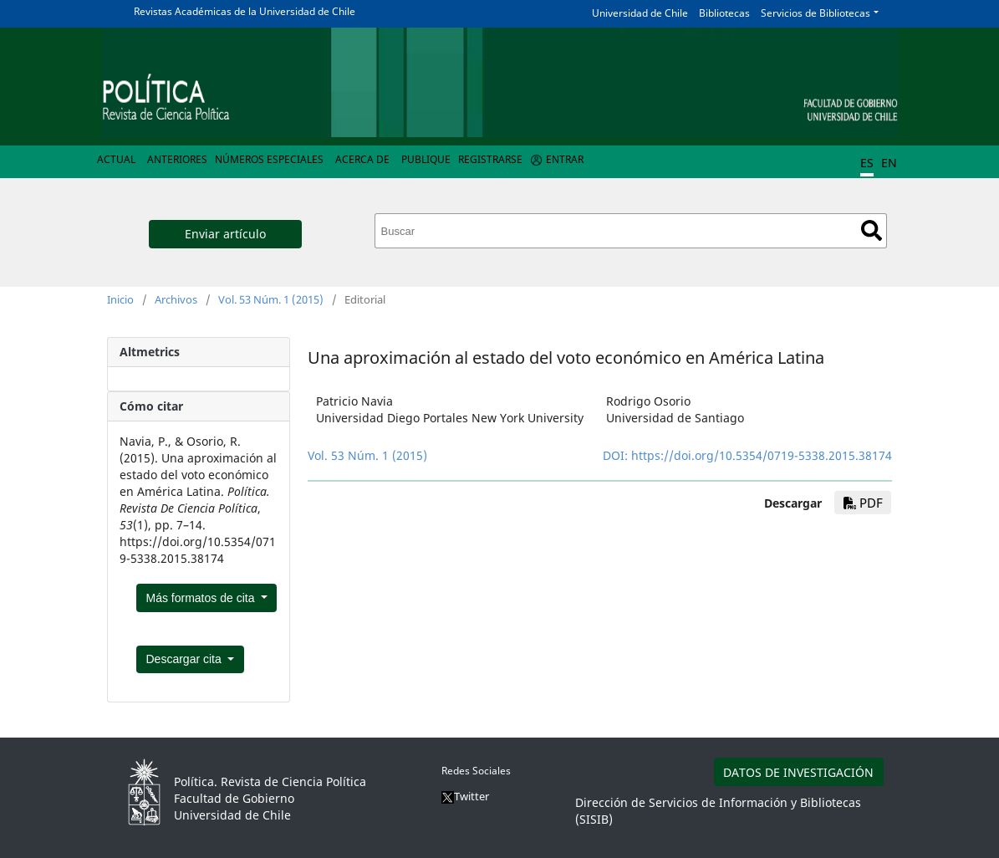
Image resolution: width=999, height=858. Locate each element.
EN (889, 163)
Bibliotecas (724, 13)
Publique (426, 159)
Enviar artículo (225, 234)
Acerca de (362, 159)
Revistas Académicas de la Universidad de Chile (244, 11)
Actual (116, 159)
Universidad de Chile (640, 13)
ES (867, 163)
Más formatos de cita (202, 598)
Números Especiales (269, 159)
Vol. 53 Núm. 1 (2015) (271, 299)
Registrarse (490, 159)
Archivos (176, 299)
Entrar (565, 159)
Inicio (120, 299)
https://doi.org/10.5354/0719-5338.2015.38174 (761, 455)
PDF (863, 502)
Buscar (871, 230)
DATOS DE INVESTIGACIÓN (798, 772)
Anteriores (177, 159)
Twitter (465, 796)
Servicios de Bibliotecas (815, 13)
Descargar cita (185, 659)
